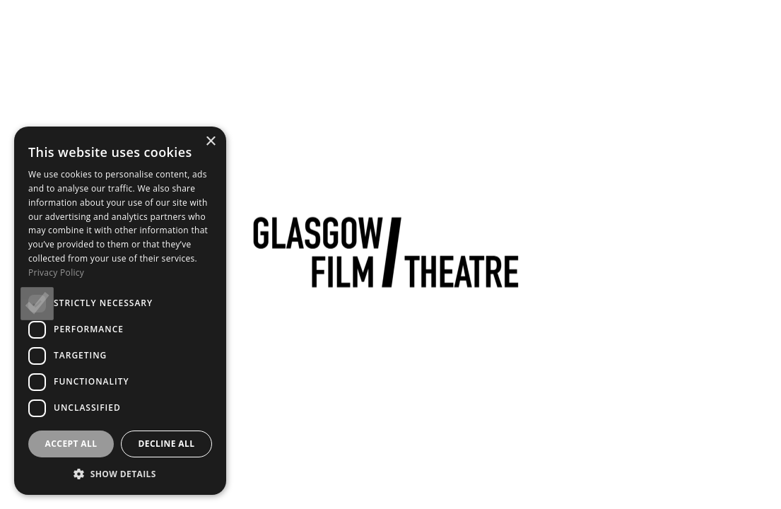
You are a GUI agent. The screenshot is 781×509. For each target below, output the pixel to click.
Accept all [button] (71, 444)
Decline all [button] (167, 444)
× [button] (210, 141)
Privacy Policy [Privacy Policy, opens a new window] (56, 273)
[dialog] (120, 311)
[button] (120, 474)
